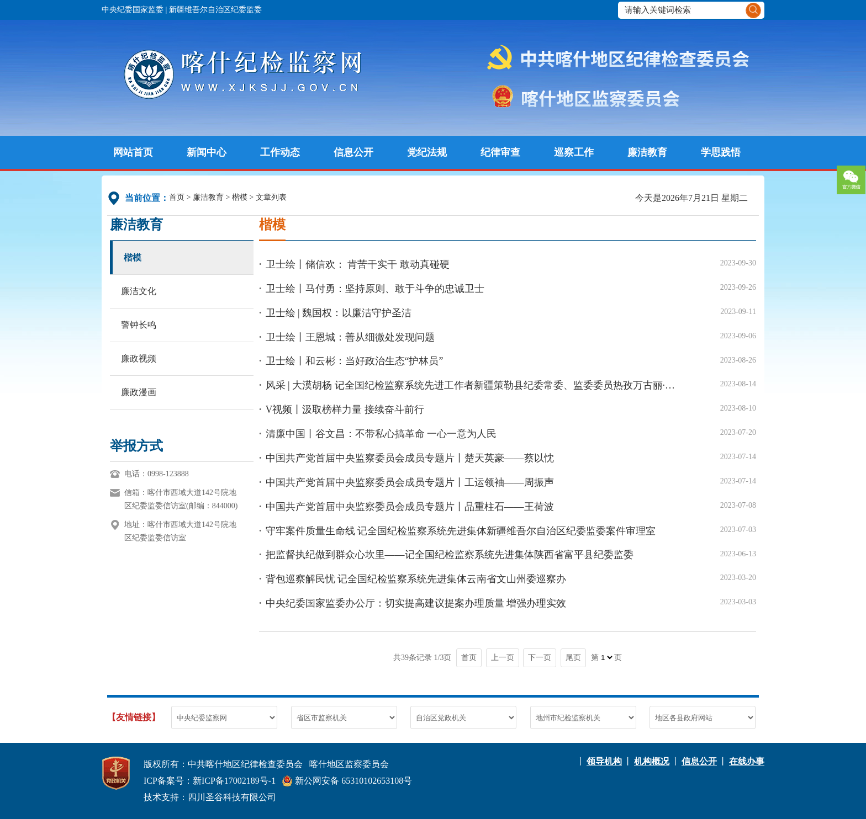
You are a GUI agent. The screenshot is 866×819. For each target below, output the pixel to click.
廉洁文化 (138, 291)
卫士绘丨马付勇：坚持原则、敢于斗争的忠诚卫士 (375, 288)
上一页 (502, 657)
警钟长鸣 (138, 324)
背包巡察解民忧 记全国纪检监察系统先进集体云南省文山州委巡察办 (416, 578)
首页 (176, 197)
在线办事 (746, 761)
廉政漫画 (138, 392)
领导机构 (604, 761)
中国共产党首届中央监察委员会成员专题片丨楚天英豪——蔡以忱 (410, 458)
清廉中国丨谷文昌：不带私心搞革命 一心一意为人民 (381, 433)
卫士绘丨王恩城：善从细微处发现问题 (350, 337)
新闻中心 (206, 152)
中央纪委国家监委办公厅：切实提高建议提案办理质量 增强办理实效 (416, 603)
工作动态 (280, 152)
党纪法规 (427, 152)
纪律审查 (500, 152)
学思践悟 (721, 152)
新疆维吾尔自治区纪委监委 (215, 10)
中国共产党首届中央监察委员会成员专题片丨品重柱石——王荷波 (410, 506)
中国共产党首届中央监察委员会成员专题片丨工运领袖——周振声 (410, 482)
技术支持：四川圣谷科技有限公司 (210, 797)
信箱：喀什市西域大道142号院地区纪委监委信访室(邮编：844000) (180, 499)
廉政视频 (138, 358)
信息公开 (353, 152)
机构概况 (651, 761)
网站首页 (133, 152)
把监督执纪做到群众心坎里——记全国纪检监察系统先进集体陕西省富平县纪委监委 (449, 554)
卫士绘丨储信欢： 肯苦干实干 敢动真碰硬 (358, 264)
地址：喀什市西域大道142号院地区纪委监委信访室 (180, 531)
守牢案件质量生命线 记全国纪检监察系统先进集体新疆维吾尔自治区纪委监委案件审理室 (461, 530)
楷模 (239, 197)
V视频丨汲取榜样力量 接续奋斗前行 (345, 409)
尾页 (573, 657)
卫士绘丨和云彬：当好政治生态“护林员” (354, 360)
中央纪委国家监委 (132, 10)
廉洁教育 (647, 152)
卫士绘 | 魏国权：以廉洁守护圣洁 (339, 312)
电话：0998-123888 (156, 474)
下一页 (539, 657)
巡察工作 (574, 152)
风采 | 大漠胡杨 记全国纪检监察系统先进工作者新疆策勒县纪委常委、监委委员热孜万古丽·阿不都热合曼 (473, 385)
